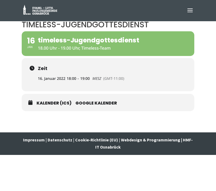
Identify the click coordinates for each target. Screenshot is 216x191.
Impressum (34, 139)
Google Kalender (96, 103)
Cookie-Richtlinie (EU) (96, 139)
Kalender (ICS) (54, 103)
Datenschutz (60, 139)
